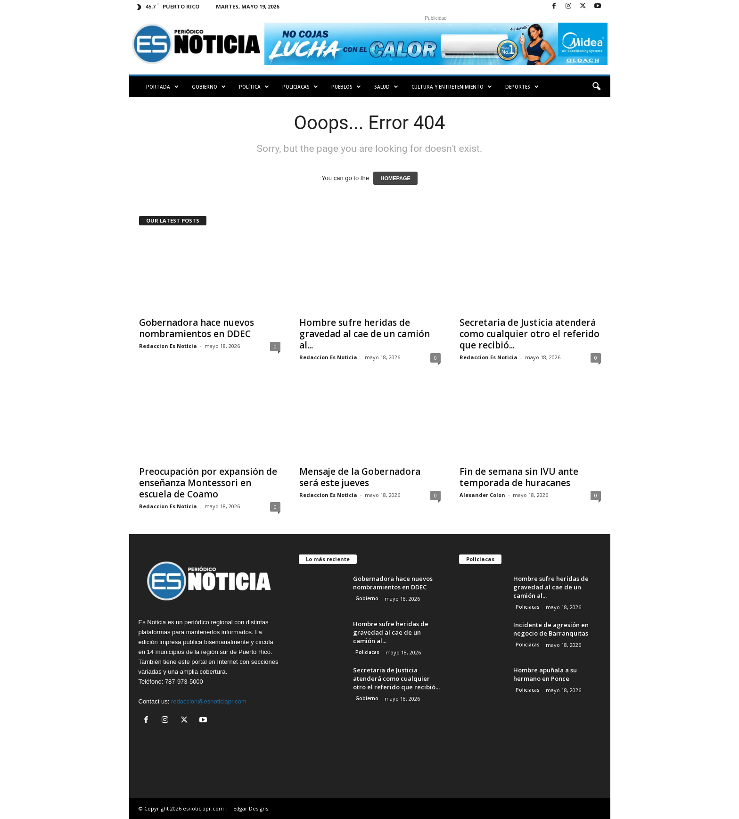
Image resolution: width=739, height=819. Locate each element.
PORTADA (162, 86)
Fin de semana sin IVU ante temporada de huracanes (519, 477)
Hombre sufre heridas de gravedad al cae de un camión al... (364, 333)
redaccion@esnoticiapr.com (208, 701)
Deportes (522, 86)
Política (254, 86)
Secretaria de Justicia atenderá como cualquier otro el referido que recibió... (529, 333)
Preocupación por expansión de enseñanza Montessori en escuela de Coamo (208, 482)
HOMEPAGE (395, 178)
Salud (386, 86)
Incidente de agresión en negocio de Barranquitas (551, 628)
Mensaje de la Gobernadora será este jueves (359, 477)
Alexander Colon (482, 494)
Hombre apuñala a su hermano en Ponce (545, 674)
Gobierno (209, 86)
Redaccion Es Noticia (168, 345)
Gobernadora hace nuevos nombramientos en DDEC (196, 328)
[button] (596, 86)
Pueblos (346, 86)
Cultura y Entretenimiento (451, 86)
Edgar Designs (250, 808)
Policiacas (300, 86)
